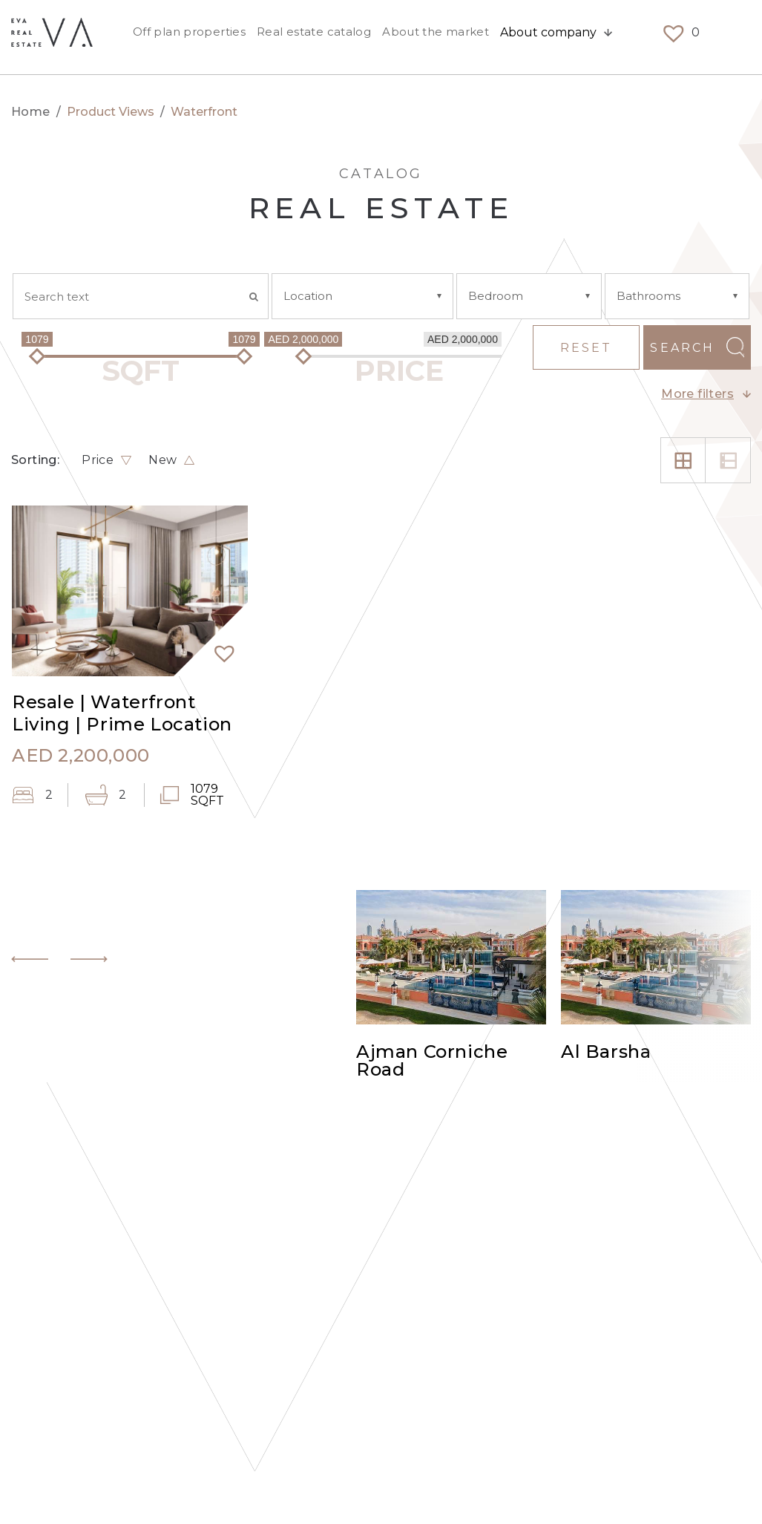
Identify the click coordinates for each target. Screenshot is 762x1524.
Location (307, 296)
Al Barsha (606, 1052)
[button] (218, 646)
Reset (586, 348)
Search (682, 348)
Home (30, 112)
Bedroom (495, 296)
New (162, 460)
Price (98, 460)
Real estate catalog (314, 37)
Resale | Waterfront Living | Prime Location (122, 713)
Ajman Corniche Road (432, 1061)
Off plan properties (189, 37)
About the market (435, 37)
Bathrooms (648, 296)
